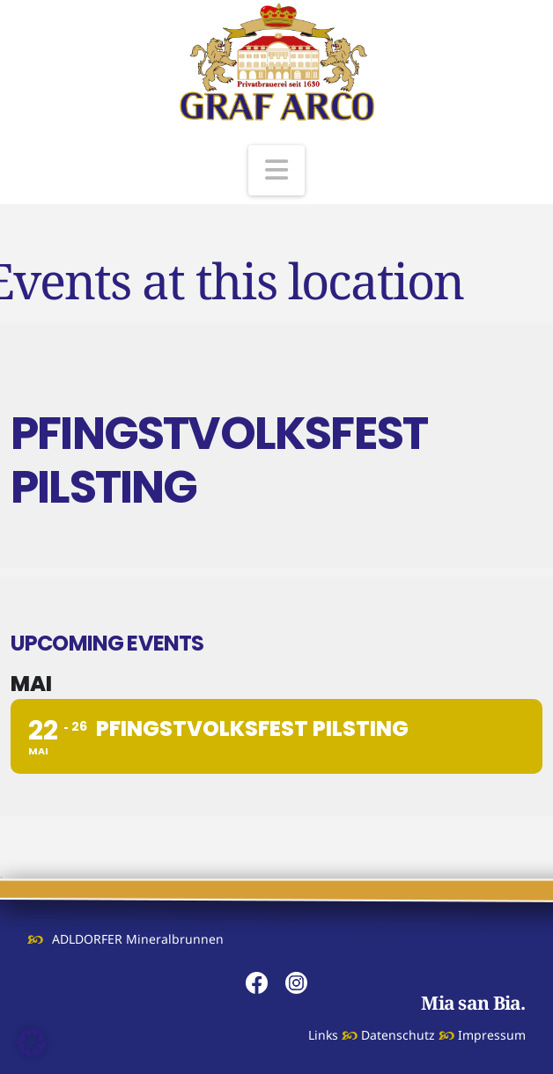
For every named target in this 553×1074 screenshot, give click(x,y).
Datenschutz (398, 1034)
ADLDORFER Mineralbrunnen (138, 939)
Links (323, 1034)
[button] (276, 170)
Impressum (492, 1034)
